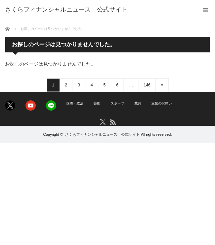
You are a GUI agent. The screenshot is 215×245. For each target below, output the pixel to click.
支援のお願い (161, 103)
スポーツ (117, 103)
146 (147, 85)
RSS (112, 121)
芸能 (97, 103)
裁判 (137, 103)
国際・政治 (74, 103)
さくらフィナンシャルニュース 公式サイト (102, 134)
